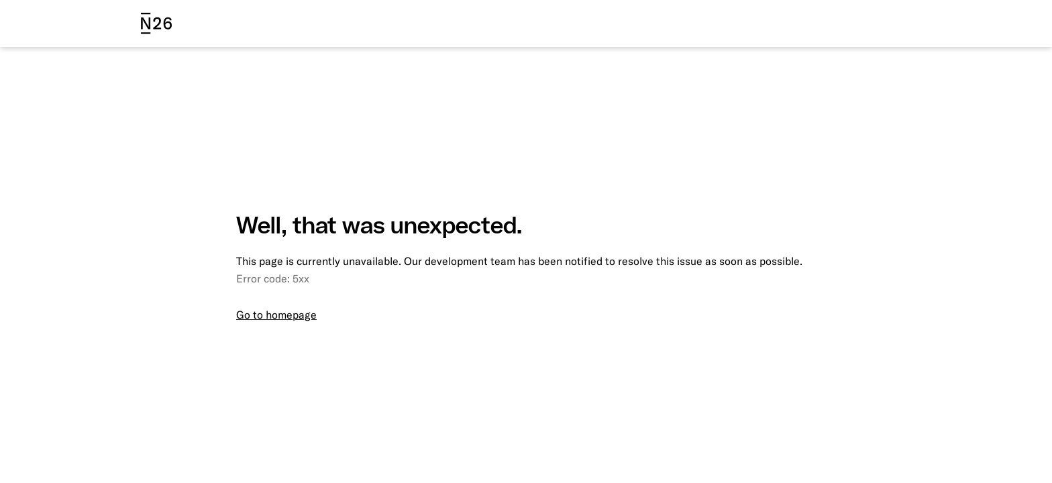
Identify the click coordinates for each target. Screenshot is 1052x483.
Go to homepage (276, 314)
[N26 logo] (156, 23)
